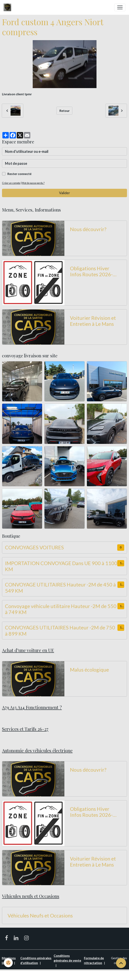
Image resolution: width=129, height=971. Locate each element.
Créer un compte (11, 183)
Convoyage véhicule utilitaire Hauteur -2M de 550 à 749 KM (60, 609)
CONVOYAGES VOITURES (34, 547)
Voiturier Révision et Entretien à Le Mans (93, 321)
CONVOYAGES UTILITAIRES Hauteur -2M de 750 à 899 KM (60, 630)
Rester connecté (19, 174)
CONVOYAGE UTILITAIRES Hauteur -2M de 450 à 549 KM (60, 587)
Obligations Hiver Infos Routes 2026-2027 (91, 271)
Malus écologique (89, 670)
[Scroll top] (121, 963)
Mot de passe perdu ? (33, 183)
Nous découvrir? (88, 229)
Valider (64, 193)
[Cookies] (8, 962)
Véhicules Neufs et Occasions (40, 915)
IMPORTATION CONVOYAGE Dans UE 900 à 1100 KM (61, 566)
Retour (64, 110)
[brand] (8, 7)
